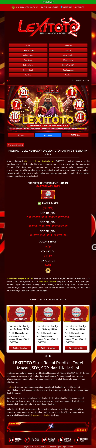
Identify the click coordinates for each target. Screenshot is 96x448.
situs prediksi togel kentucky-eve (39, 161)
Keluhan (28, 75)
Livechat (78, 7)
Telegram (66, 7)
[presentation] (46, 355)
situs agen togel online (40, 415)
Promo (48, 135)
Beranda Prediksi (15, 145)
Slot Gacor (28, 60)
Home (28, 45)
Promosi (68, 50)
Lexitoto (10, 387)
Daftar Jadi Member (49, 7)
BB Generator (68, 60)
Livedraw (68, 45)
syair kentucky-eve (47, 281)
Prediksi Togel (28, 50)
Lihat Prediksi (19, 348)
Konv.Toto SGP (68, 65)
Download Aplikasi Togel (25, 7)
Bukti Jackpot (68, 70)
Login (21, 135)
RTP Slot (75, 135)
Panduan (68, 75)
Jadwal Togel (28, 55)
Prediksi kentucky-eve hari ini (19, 278)
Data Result (68, 55)
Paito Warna (28, 65)
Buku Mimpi (28, 70)
